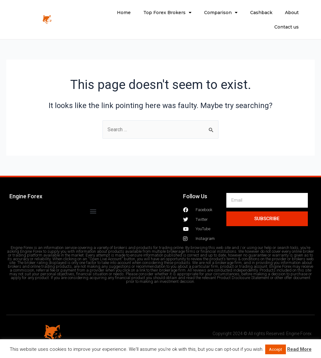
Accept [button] (275, 349)
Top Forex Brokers (167, 12)
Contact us (286, 27)
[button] (93, 211)
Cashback (261, 12)
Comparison (221, 12)
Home (124, 12)
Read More (299, 349)
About (292, 12)
